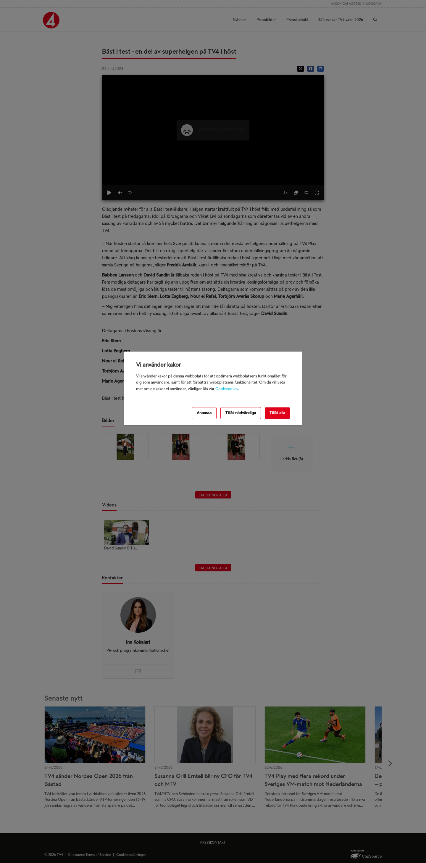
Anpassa (204, 413)
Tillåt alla (277, 413)
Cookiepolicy (226, 389)
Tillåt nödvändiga (240, 413)
